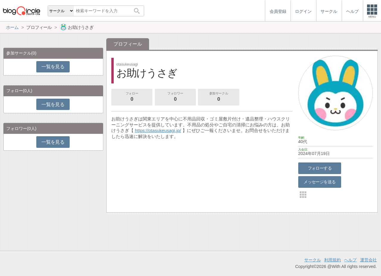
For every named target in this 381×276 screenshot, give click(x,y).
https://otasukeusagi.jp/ (158, 130)
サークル (312, 260)
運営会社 (368, 260)
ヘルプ (350, 260)
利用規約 (332, 260)
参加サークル (219, 97)
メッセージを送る (319, 181)
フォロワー (175, 97)
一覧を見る (52, 66)
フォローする (320, 168)
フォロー (132, 97)
